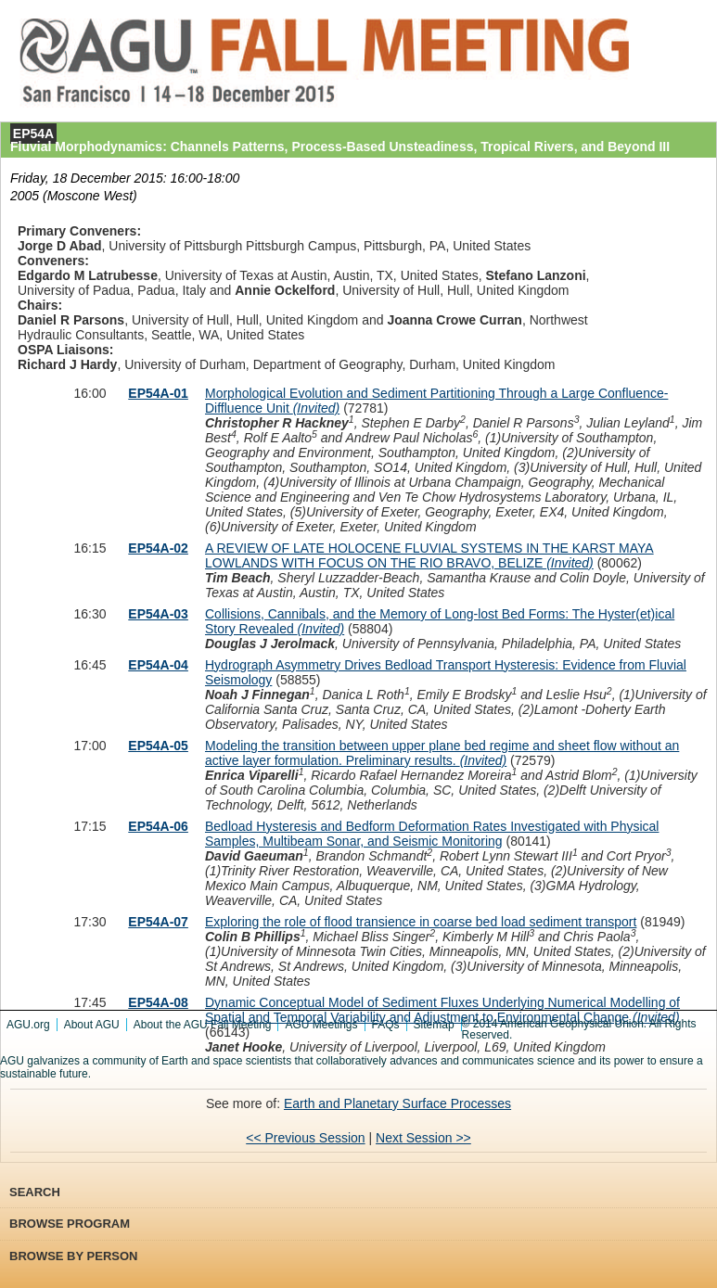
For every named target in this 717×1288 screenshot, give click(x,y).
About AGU (92, 1024)
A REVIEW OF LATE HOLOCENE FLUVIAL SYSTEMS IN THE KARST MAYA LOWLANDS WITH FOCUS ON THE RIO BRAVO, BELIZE (429, 555)
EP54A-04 (158, 664)
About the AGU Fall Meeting (203, 1024)
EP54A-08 (158, 1002)
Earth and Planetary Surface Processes (397, 1103)
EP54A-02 (158, 548)
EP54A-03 (158, 613)
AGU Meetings (321, 1024)
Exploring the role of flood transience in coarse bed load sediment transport (420, 921)
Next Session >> (423, 1137)
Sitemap (434, 1024)
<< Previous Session (305, 1137)
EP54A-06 (158, 826)
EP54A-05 (158, 745)
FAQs (386, 1024)
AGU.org (28, 1024)
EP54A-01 (158, 393)
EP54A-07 (158, 921)
